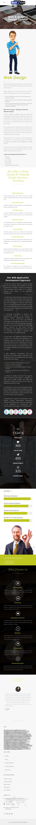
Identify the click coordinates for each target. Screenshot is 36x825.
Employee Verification (9, 766)
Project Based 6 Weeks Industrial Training (16, 734)
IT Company (10, 748)
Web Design (17, 744)
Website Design (11, 742)
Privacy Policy (7, 769)
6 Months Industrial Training (13, 733)
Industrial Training (11, 731)
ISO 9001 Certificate (8, 778)
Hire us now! (9, 562)
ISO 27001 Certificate (8, 781)
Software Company (20, 747)
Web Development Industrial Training (19, 735)
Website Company (23, 748)
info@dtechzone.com (10, 804)
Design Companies (17, 745)
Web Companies (12, 747)
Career (6, 759)
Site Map (7, 756)
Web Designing (24, 744)
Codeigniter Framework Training (14, 741)
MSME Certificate (7, 784)
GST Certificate (7, 787)
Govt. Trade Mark (7, 790)
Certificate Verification (9, 762)
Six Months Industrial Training (10, 730)
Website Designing (18, 742)
